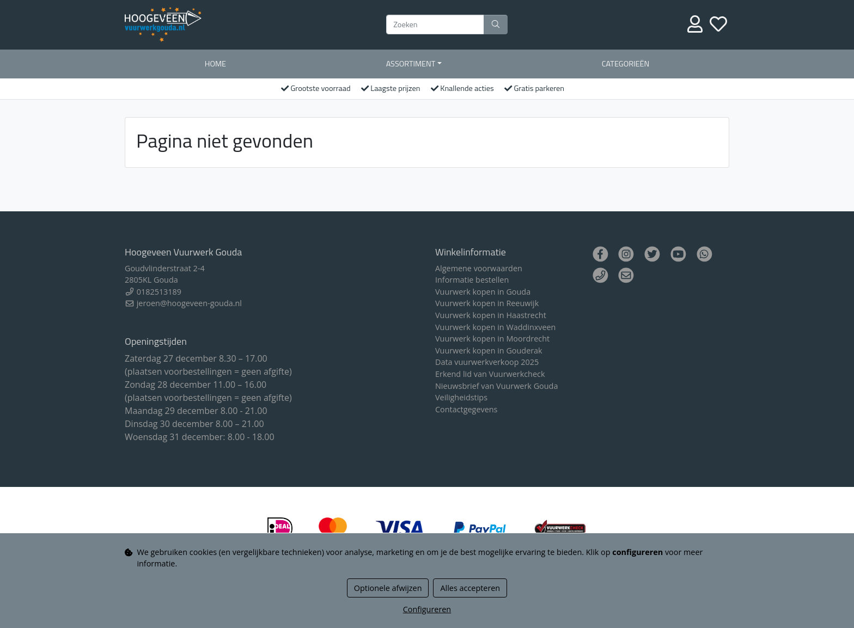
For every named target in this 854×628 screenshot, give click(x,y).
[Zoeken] (435, 24)
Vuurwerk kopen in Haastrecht (490, 315)
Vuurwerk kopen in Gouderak (488, 350)
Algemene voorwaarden (478, 268)
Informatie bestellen (472, 280)
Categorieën (626, 64)
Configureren (427, 609)
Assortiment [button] (411, 64)
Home (215, 64)
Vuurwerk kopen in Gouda (482, 291)
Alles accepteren (470, 588)
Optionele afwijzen (388, 588)
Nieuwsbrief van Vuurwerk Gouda (496, 386)
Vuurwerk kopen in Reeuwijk (487, 303)
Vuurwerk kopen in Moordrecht (492, 338)
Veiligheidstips (461, 397)
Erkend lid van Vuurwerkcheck (490, 374)
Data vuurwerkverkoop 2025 (487, 362)
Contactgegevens (466, 409)
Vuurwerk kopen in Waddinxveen (495, 327)
